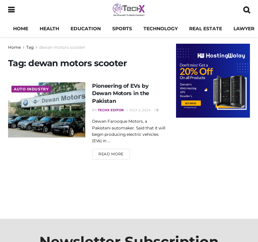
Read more (114, 153)
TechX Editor (111, 110)
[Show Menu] (11, 10)
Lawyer (243, 29)
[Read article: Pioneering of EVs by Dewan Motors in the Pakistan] (46, 109)
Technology (160, 29)
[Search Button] (246, 10)
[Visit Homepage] (128, 10)
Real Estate (205, 29)
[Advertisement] (213, 164)
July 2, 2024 (139, 110)
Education (86, 29)
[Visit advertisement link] (213, 81)
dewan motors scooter (62, 47)
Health (49, 29)
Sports (122, 29)
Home (20, 29)
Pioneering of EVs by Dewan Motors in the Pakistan (120, 93)
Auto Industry (31, 89)
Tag (30, 47)
